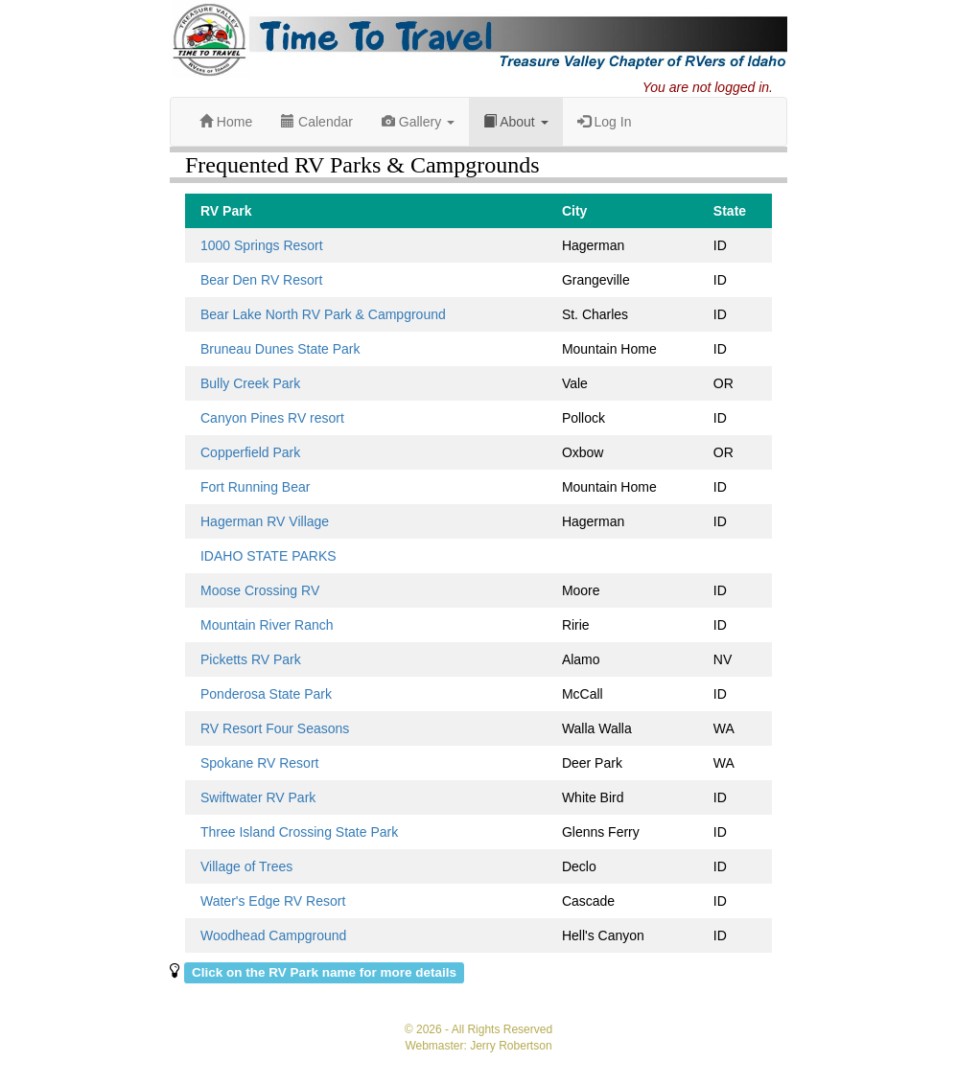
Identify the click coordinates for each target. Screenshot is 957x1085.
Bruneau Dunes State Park (280, 349)
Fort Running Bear (255, 487)
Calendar (317, 121)
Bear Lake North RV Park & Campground (323, 314)
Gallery (418, 121)
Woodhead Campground (273, 935)
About (516, 121)
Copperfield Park (250, 452)
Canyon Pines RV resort (272, 418)
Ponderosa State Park (266, 694)
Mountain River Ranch (267, 625)
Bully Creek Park (250, 383)
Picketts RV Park (250, 659)
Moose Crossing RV (259, 590)
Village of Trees (246, 866)
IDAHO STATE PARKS (268, 556)
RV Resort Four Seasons (274, 728)
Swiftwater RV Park (257, 797)
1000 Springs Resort (261, 245)
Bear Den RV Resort (261, 280)
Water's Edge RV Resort (272, 901)
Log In (604, 121)
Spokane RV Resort (259, 763)
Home (225, 121)
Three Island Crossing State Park (299, 832)
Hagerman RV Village (264, 521)
